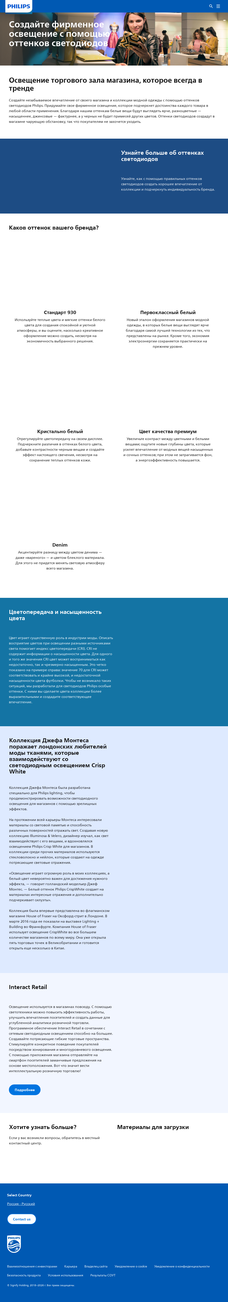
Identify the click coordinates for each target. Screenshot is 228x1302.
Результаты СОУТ (103, 1275)
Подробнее (25, 1090)
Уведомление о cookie (131, 1266)
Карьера (70, 1266)
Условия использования (65, 1275)
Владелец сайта (96, 1266)
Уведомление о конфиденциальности (182, 1266)
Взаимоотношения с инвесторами (32, 1266)
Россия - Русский (21, 1204)
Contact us (22, 1219)
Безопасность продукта (24, 1275)
